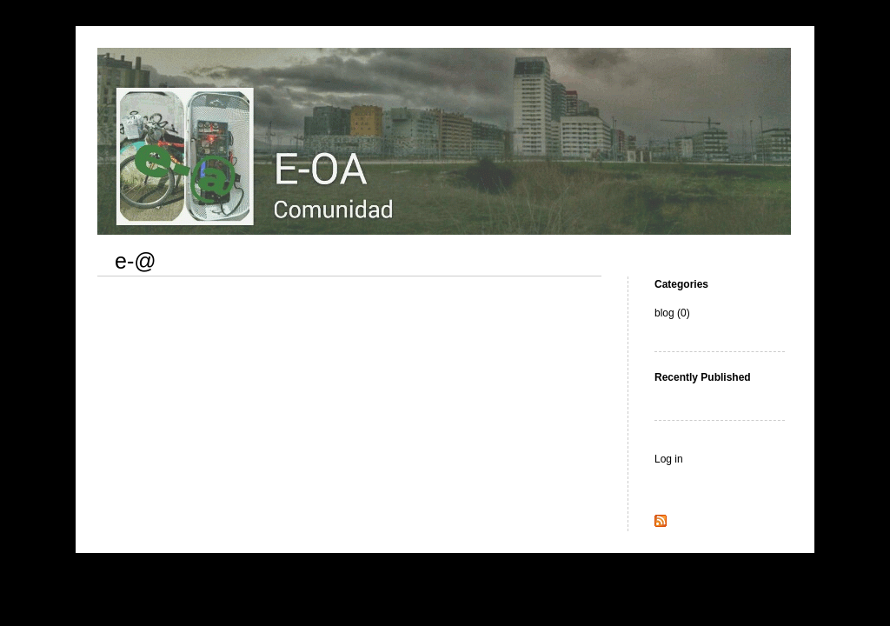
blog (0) (672, 313)
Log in (668, 459)
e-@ (135, 261)
